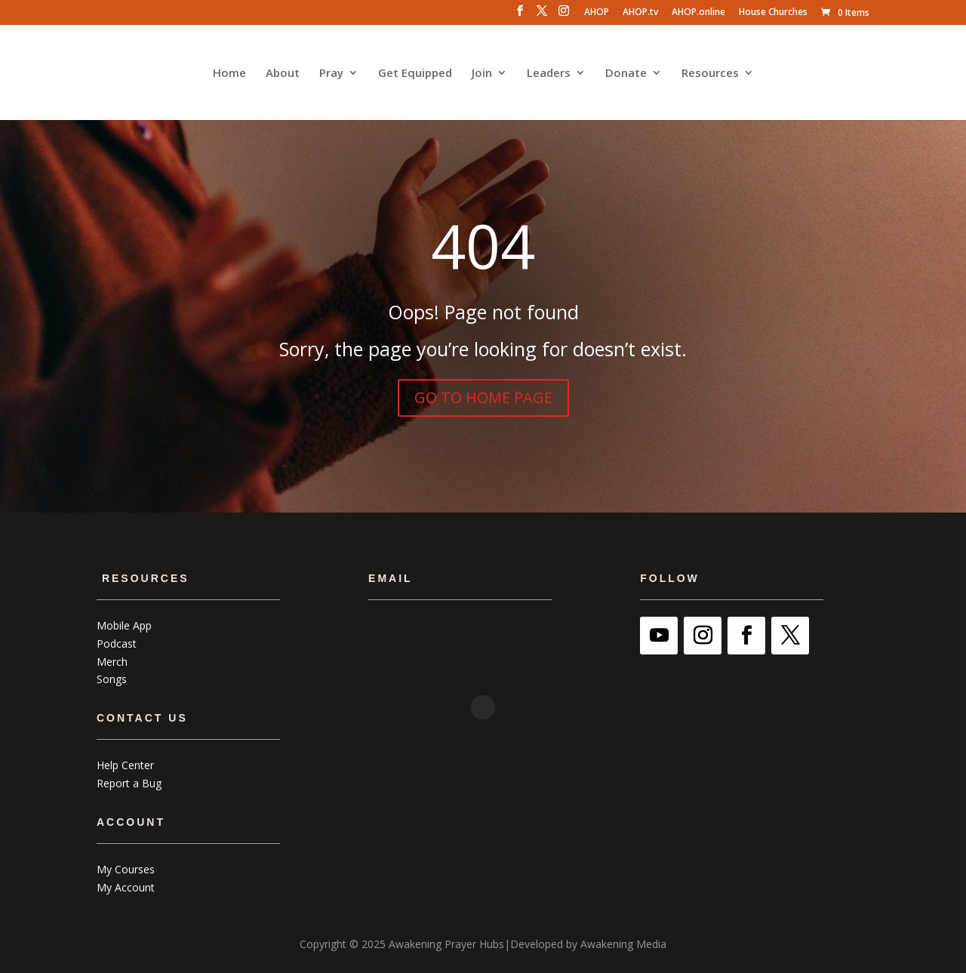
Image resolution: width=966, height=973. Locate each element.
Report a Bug (129, 783)
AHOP (596, 13)
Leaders (549, 73)
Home (229, 73)
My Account (126, 887)
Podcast (117, 643)
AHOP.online (698, 13)
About (283, 73)
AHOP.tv (640, 13)
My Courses (126, 869)
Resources (710, 73)
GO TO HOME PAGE (483, 397)
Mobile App (124, 625)
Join (482, 73)
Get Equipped (415, 73)
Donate (626, 73)
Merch (112, 661)
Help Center (125, 765)
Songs (112, 679)
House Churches (773, 13)
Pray (331, 73)
